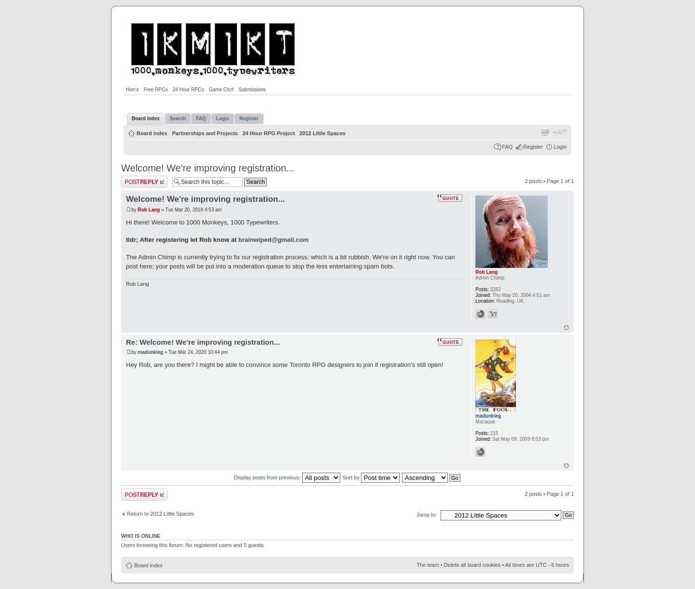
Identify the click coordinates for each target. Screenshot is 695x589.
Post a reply (144, 182)
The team (428, 565)
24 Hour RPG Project (269, 133)
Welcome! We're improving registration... (207, 168)
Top (566, 327)
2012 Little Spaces (323, 133)
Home (132, 89)
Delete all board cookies (472, 565)
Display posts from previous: (287, 477)
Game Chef (221, 89)
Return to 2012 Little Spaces (160, 514)
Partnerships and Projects (204, 133)
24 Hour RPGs (188, 89)
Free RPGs (156, 89)
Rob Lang (149, 209)
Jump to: (427, 515)
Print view (545, 131)
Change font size (560, 131)
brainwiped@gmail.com (273, 239)
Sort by (371, 477)
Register (533, 147)
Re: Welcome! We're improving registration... (203, 342)
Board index (152, 133)
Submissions (252, 89)
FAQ (507, 147)
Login (560, 147)
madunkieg (150, 352)
